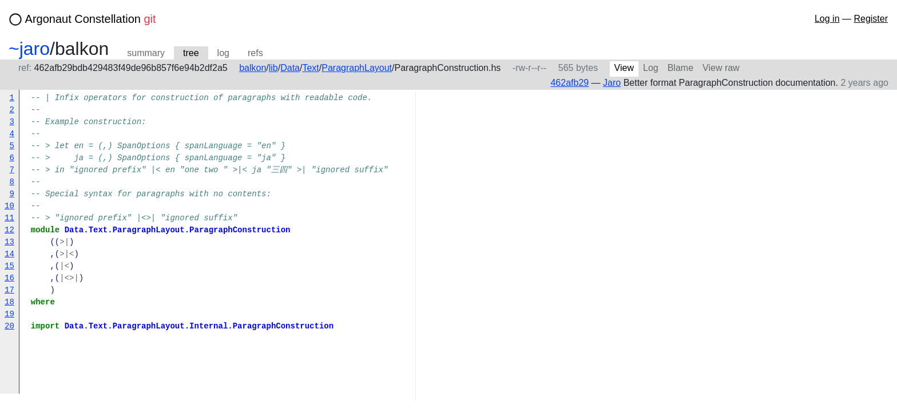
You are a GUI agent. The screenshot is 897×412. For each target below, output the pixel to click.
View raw (721, 68)
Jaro (612, 83)
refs (255, 53)
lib (273, 68)
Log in (827, 18)
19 (9, 314)
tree (191, 53)
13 (9, 242)
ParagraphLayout (357, 68)
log (223, 53)
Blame (680, 68)
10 (9, 206)
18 (9, 302)
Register (871, 18)
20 (9, 326)
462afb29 (569, 83)
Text (310, 68)
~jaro (29, 48)
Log (650, 68)
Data (290, 68)
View (624, 68)
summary (146, 53)
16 (9, 278)
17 (9, 290)
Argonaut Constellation (90, 19)
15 (9, 266)
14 (9, 254)
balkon (252, 68)
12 (9, 230)
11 (9, 218)
